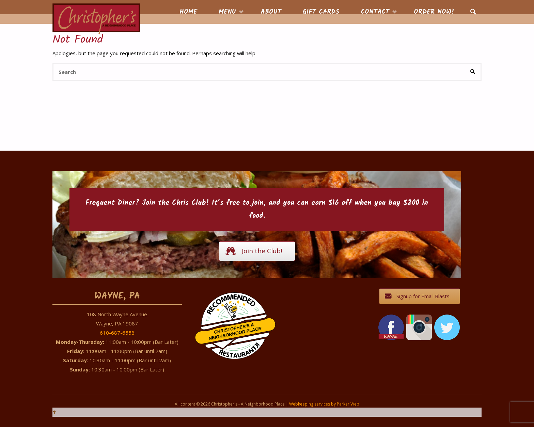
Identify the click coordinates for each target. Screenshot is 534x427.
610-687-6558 (117, 332)
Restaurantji (239, 345)
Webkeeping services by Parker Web (324, 404)
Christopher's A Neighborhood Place (235, 331)
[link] (473, 12)
